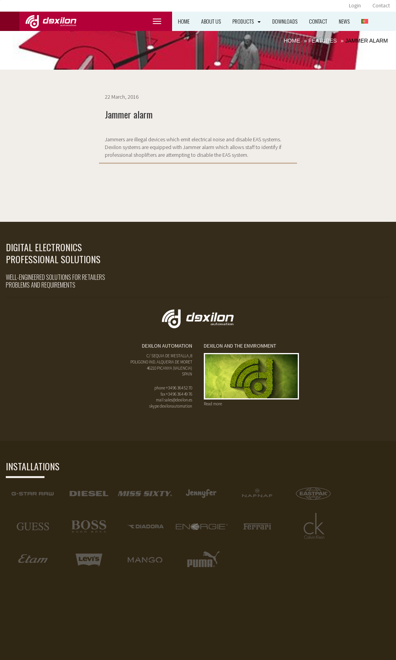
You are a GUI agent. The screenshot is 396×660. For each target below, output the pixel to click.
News (344, 21)
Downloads (284, 21)
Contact (381, 5)
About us (211, 21)
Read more (213, 403)
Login (355, 5)
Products (246, 21)
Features (322, 41)
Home (183, 21)
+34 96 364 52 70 (179, 388)
